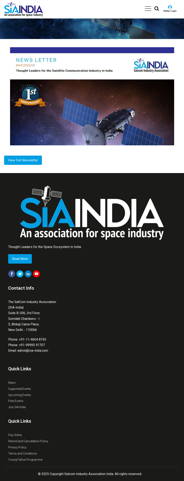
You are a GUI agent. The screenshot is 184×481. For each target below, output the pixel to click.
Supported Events (19, 388)
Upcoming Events (19, 395)
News (12, 382)
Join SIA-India (17, 407)
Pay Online (15, 435)
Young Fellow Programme (25, 459)
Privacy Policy (17, 447)
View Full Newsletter (23, 160)
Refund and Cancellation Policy (28, 441)
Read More (20, 259)
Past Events (15, 401)
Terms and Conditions (22, 453)
